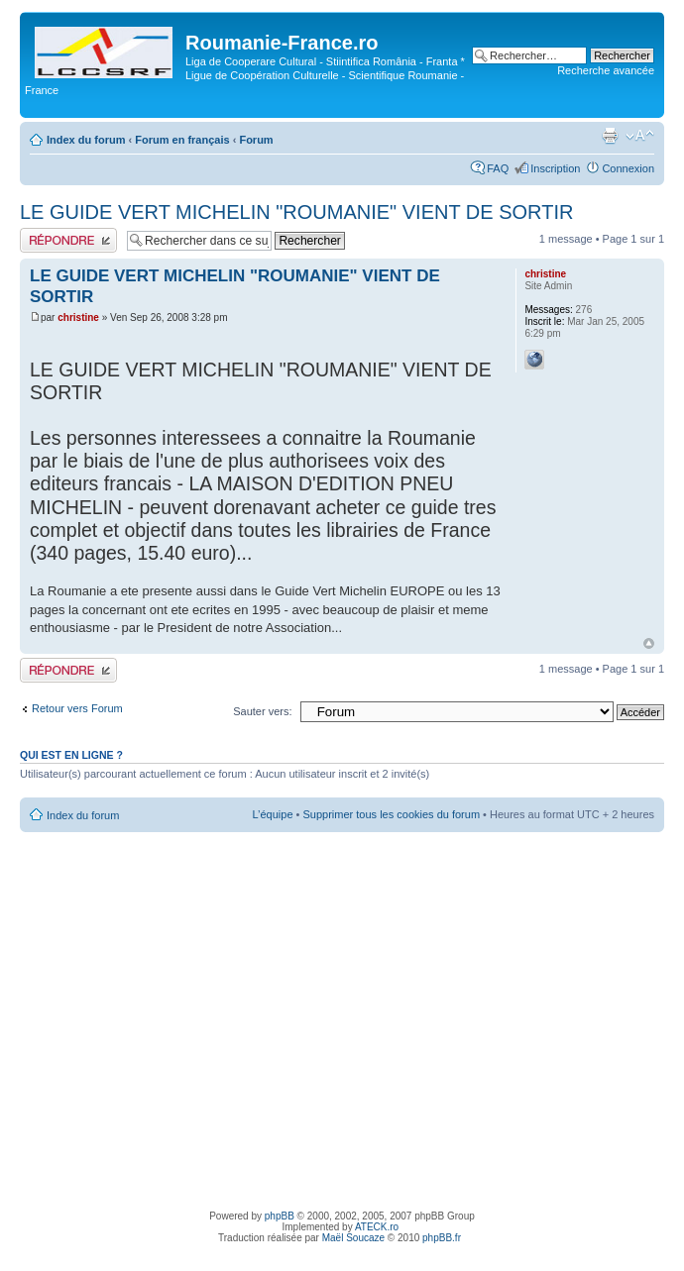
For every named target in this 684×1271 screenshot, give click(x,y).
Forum (256, 140)
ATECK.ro (377, 1226)
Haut (648, 643)
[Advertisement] (186, 1018)
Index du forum (86, 140)
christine (78, 317)
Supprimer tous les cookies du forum (392, 814)
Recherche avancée (605, 70)
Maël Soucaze (353, 1237)
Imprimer (610, 136)
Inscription (555, 168)
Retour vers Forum (77, 708)
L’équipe (273, 814)
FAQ (498, 168)
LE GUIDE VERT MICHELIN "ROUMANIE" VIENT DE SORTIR (296, 212)
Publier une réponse (68, 240)
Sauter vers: (262, 711)
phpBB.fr (441, 1237)
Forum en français (182, 140)
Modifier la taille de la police (640, 136)
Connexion (628, 168)
